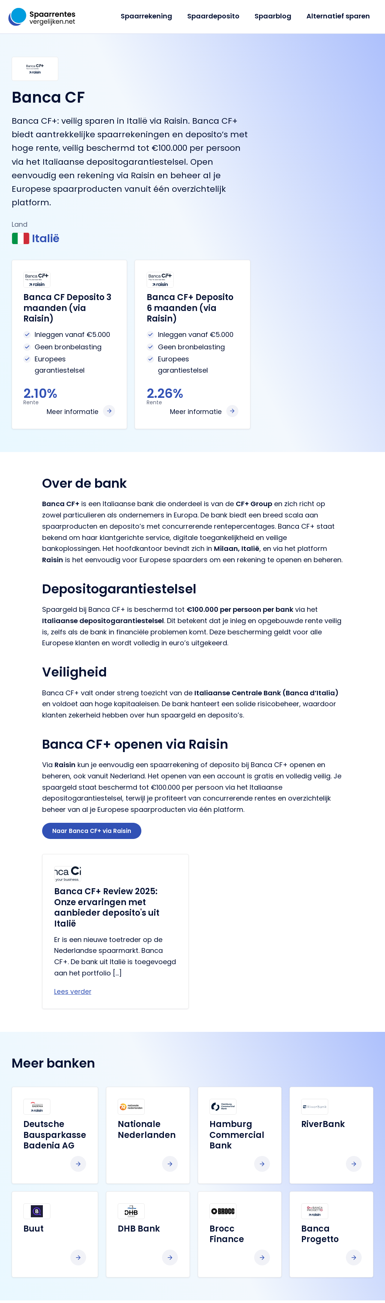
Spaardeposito (217, 16)
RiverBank (323, 1127)
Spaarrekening (151, 16)
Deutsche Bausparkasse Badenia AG (54, 1137)
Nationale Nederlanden (147, 1132)
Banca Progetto (320, 1236)
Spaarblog (275, 16)
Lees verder (73, 993)
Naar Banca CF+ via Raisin (93, 832)
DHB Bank (139, 1231)
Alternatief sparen (339, 16)
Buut (33, 1231)
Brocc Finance (226, 1236)
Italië (38, 238)
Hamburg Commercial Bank (236, 1137)
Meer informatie (72, 412)
